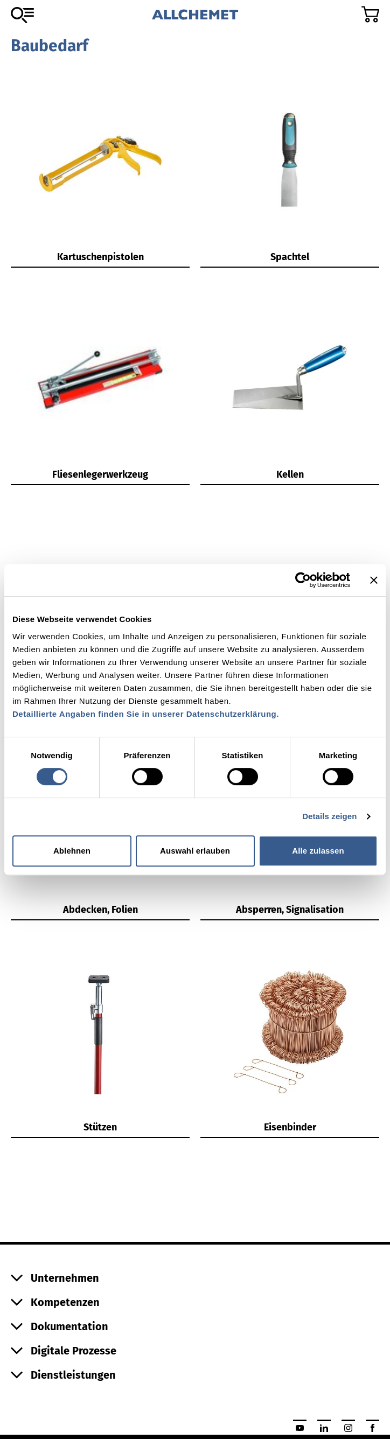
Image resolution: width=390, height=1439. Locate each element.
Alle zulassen (318, 850)
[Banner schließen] (374, 580)
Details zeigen (329, 816)
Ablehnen (71, 850)
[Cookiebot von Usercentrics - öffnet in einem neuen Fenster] (303, 580)
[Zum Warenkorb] (370, 14)
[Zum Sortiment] (22, 15)
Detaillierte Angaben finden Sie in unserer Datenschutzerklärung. (145, 713)
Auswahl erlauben (195, 850)
